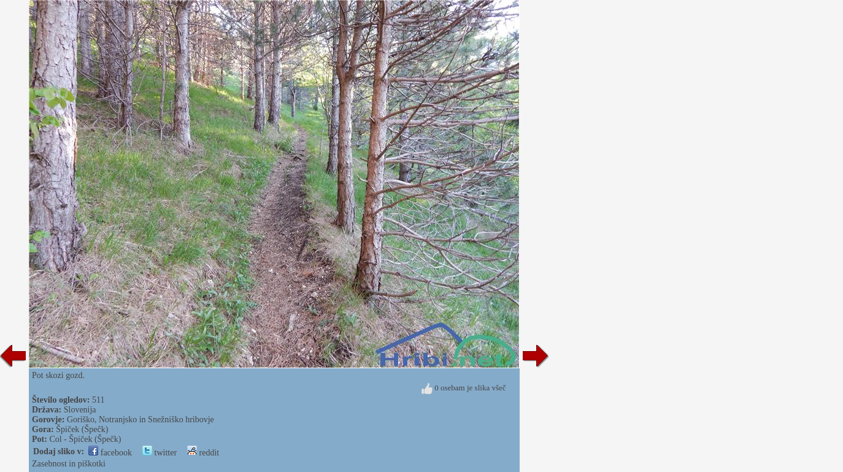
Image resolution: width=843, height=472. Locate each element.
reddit (203, 452)
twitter (159, 452)
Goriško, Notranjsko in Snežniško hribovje (140, 419)
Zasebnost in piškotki (69, 463)
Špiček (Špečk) (82, 429)
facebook (110, 452)
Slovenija (80, 409)
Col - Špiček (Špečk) (85, 439)
